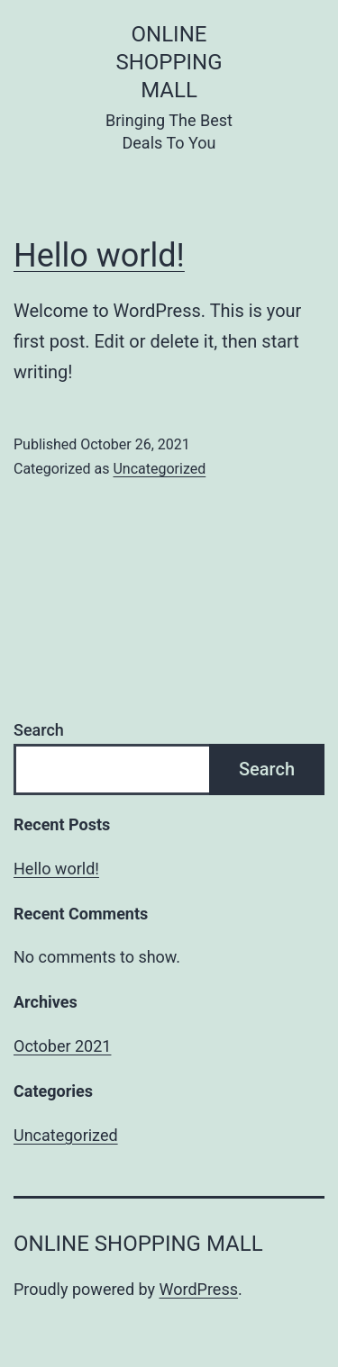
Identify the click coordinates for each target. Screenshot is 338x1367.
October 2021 (62, 1046)
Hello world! (99, 256)
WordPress (199, 1289)
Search (39, 729)
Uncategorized (159, 468)
